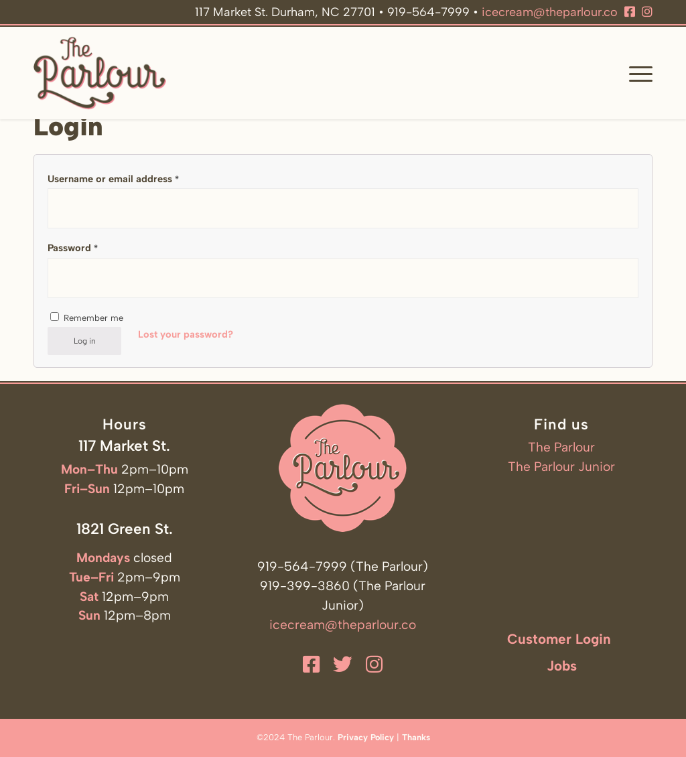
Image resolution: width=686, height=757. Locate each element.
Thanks (416, 737)
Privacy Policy (366, 737)
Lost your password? (185, 334)
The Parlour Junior (561, 466)
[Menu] (636, 73)
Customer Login (559, 638)
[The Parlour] (99, 73)
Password (73, 248)
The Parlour (561, 447)
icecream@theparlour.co (550, 12)
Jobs (562, 665)
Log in (85, 341)
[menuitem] (636, 73)
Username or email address (113, 179)
